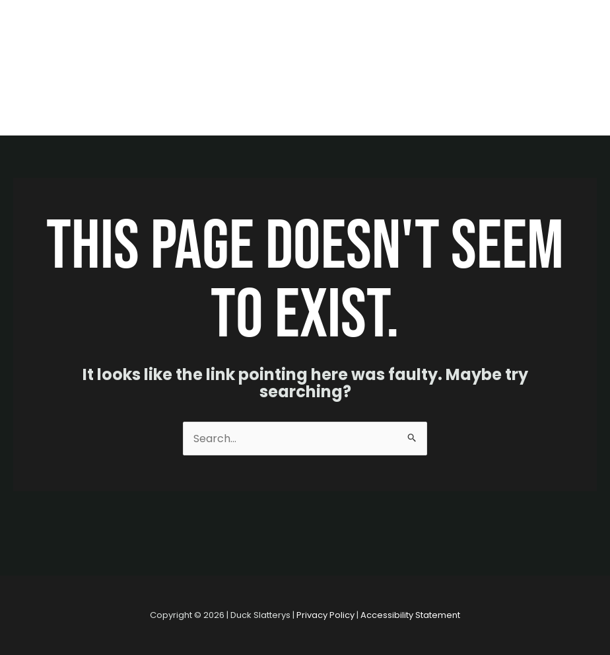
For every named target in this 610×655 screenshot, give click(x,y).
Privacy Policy (325, 615)
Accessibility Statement (410, 615)
